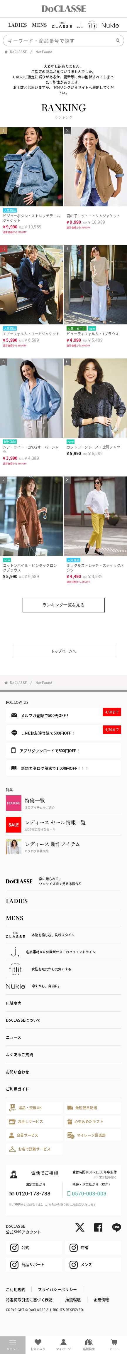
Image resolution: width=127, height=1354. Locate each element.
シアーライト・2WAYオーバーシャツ (31, 449)
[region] (63, 25)
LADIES (17, 24)
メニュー (13, 1345)
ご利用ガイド (17, 1089)
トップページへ (63, 651)
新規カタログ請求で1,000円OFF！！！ (50, 768)
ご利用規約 (15, 1289)
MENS (39, 24)
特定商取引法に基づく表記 (29, 1299)
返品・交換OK (25, 1108)
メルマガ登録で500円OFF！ (66, 713)
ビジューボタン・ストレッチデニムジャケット (31, 218)
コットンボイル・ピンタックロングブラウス (30, 567)
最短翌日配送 (82, 1107)
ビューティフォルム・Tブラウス (93, 333)
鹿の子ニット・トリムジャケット (93, 215)
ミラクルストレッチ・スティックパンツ (95, 567)
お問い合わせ (17, 1072)
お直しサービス (26, 1121)
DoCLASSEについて (23, 1020)
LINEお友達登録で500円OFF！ (66, 730)
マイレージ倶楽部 (86, 1135)
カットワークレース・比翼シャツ (93, 446)
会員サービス (23, 1135)
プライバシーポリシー (57, 1289)
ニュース (13, 1037)
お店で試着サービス (30, 1149)
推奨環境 (73, 1299)
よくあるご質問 (19, 1054)
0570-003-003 (89, 1193)
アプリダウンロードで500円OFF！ (45, 750)
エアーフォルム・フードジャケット (31, 333)
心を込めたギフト (85, 1121)
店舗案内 (13, 1003)
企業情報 (101, 1299)
